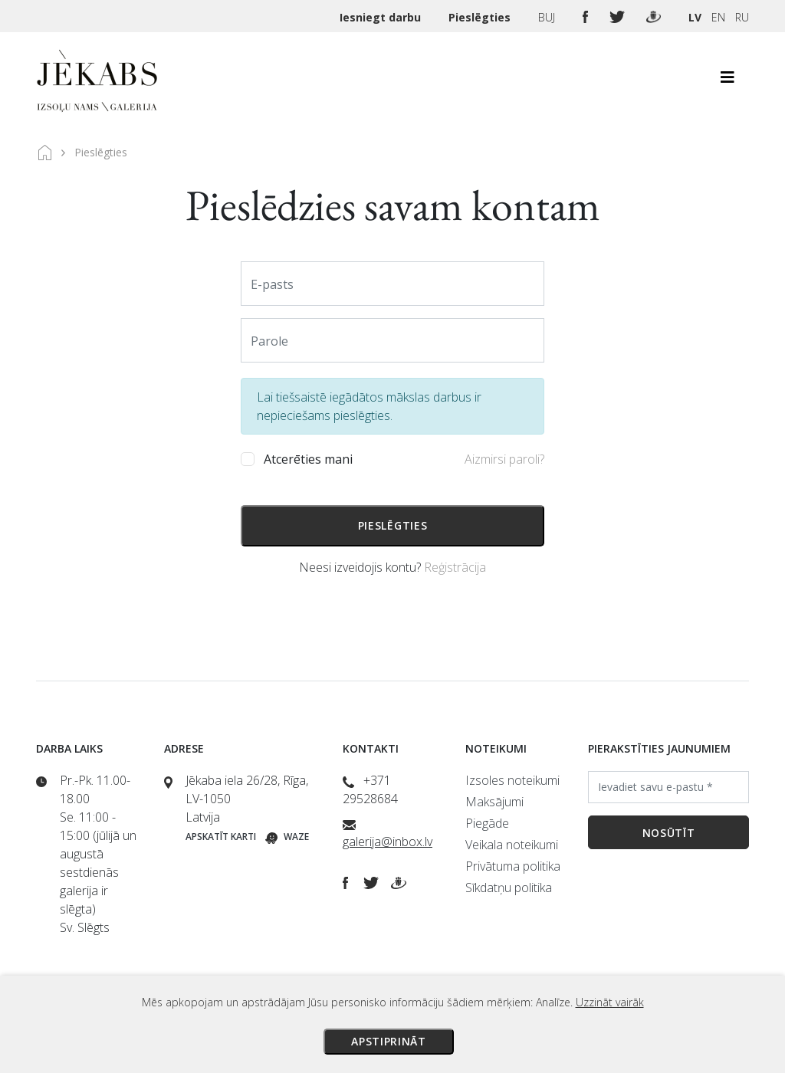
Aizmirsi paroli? (504, 459)
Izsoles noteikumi (512, 780)
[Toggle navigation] (727, 81)
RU (742, 17)
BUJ (548, 17)
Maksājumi (494, 801)
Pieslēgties (481, 17)
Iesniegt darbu (382, 17)
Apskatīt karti (221, 836)
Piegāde (487, 823)
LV (694, 17)
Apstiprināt (388, 1041)
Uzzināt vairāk (610, 1002)
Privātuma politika (512, 866)
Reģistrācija (455, 567)
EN (718, 17)
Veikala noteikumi (511, 844)
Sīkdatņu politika (508, 887)
